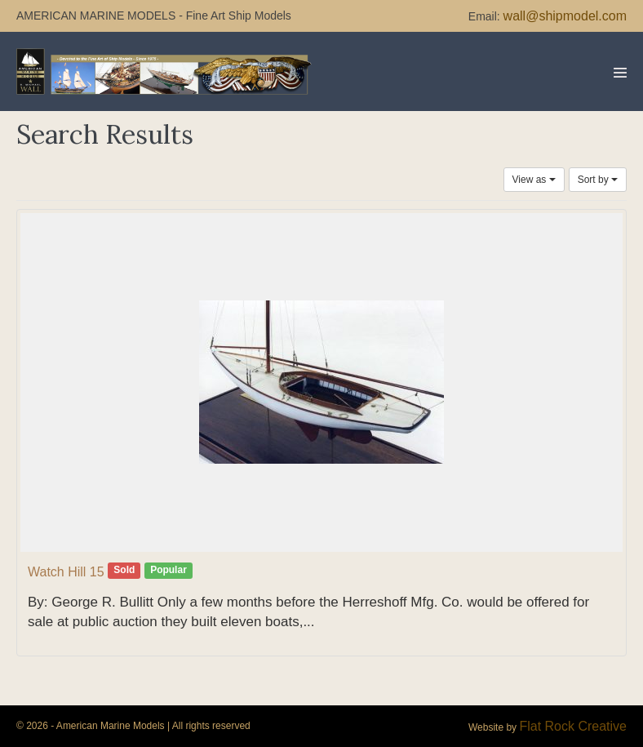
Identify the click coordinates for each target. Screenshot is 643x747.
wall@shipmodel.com (565, 16)
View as (534, 179)
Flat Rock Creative (573, 726)
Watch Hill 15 (66, 572)
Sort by (598, 179)
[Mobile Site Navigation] (620, 72)
